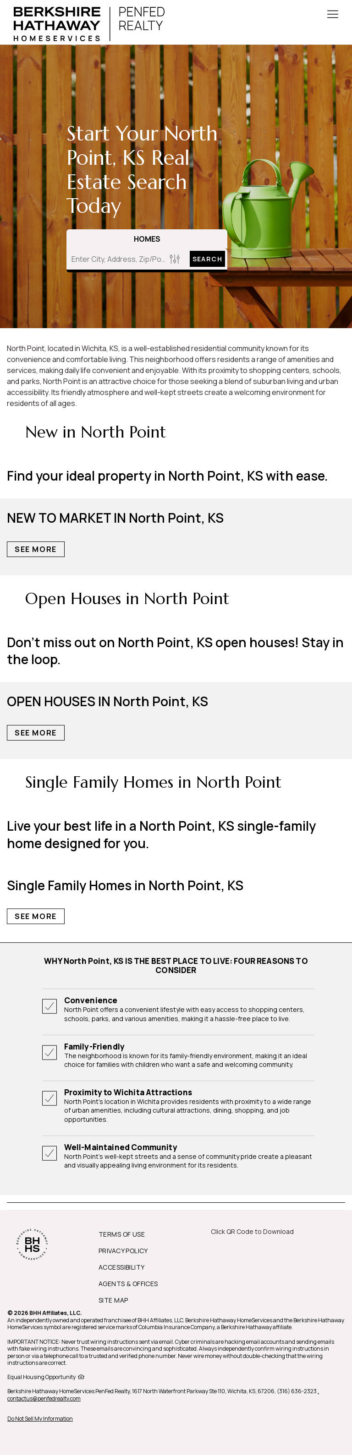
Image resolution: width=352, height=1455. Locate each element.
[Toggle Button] (332, 15)
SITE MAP (113, 1300)
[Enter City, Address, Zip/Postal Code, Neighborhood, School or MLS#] (116, 259)
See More (36, 549)
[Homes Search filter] (175, 259)
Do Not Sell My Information (40, 1419)
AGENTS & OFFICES (128, 1283)
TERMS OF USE (122, 1234)
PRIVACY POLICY (123, 1250)
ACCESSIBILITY (121, 1267)
